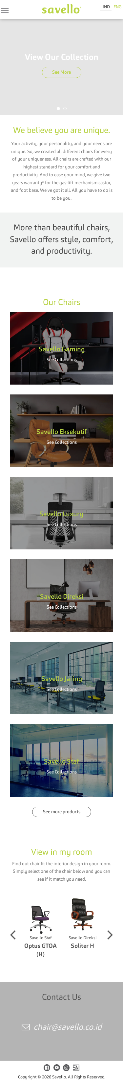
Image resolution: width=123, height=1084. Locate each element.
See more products (61, 812)
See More (61, 72)
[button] (58, 108)
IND (106, 7)
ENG (117, 7)
